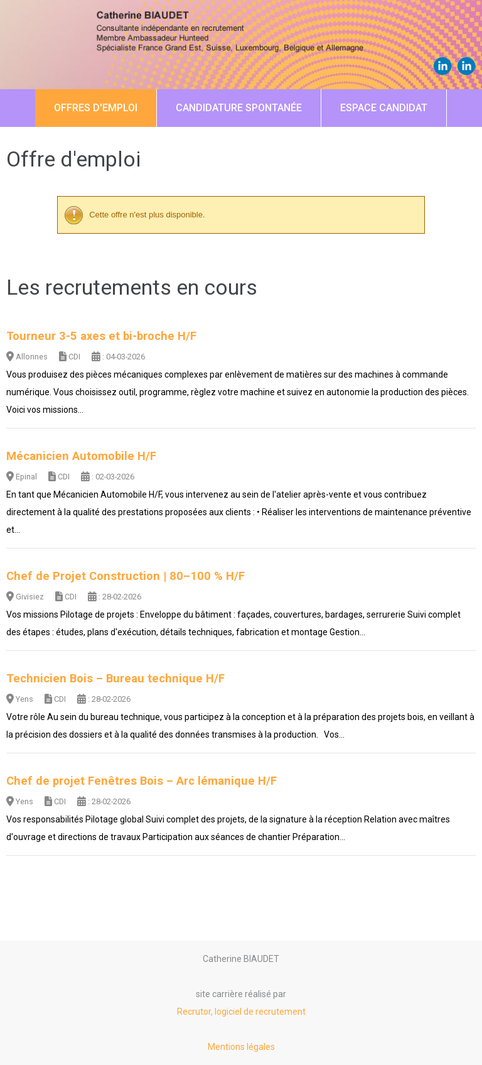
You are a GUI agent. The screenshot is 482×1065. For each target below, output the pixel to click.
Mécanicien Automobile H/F (81, 456)
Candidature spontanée (239, 108)
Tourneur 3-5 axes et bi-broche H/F (101, 336)
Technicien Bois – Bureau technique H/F (115, 678)
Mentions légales (241, 1047)
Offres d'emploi (95, 108)
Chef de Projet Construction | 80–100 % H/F (125, 576)
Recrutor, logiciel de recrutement (241, 1012)
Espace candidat (383, 108)
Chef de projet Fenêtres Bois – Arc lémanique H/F (141, 781)
